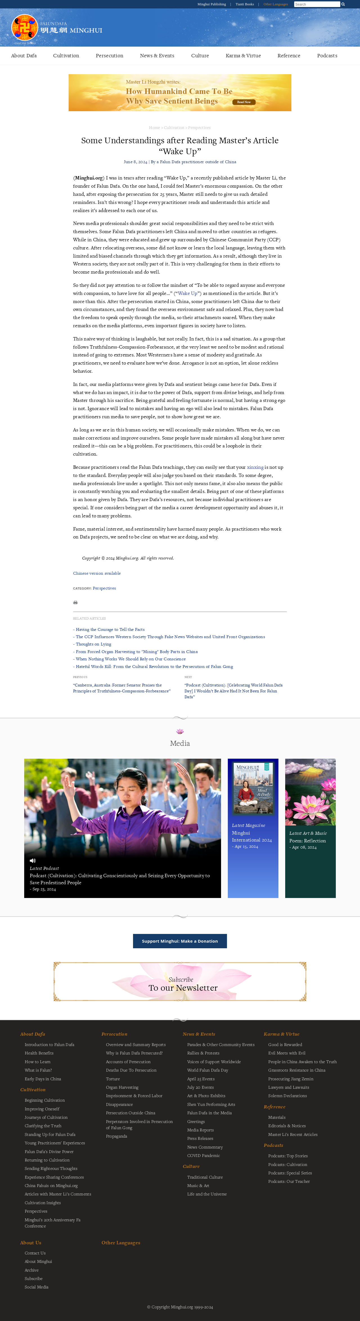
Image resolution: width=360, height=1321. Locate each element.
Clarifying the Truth (43, 1125)
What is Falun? (38, 1070)
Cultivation (66, 55)
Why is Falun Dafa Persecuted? (134, 1053)
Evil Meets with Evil (286, 1053)
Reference (289, 55)
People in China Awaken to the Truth (302, 1061)
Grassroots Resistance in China (296, 1070)
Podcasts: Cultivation (287, 1164)
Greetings (196, 1121)
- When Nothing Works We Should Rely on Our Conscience (129, 659)
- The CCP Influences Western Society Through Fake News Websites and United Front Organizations (169, 637)
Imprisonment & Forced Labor (134, 1095)
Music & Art (198, 1185)
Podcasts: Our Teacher (289, 1181)
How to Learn (37, 1061)
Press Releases (200, 1138)
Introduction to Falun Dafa (50, 1044)
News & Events (157, 55)
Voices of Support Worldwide (214, 1061)
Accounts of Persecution (128, 1061)
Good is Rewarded (285, 1044)
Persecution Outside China (130, 1112)
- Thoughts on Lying (92, 644)
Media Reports (200, 1130)
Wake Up (187, 293)
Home (154, 127)
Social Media (36, 1287)
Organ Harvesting (122, 1087)
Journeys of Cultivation (46, 1117)
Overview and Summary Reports (136, 1044)
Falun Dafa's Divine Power (49, 1151)
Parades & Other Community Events (221, 1044)
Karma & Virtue (243, 55)
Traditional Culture (205, 1177)
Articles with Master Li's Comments (58, 1194)
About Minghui (38, 1261)
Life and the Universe (207, 1194)
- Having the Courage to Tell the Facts (109, 629)
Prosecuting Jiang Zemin (290, 1078)
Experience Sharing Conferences (54, 1177)
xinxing (255, 467)
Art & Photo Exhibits (206, 1095)
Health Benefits (39, 1053)
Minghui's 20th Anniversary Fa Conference (52, 1223)
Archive (32, 1270)
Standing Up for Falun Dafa (50, 1134)
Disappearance (119, 1104)
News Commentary (205, 1147)
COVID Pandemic (203, 1155)
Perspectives (199, 127)
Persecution (109, 55)
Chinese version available (97, 573)
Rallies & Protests (203, 1053)
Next (188, 677)
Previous (80, 677)
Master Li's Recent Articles (293, 1134)
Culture (200, 55)
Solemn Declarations (287, 1095)
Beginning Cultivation (45, 1100)
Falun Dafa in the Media (209, 1112)
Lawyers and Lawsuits (288, 1087)
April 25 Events (201, 1078)
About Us (30, 1242)
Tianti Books (245, 4)
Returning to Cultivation (47, 1160)
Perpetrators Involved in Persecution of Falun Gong (139, 1124)
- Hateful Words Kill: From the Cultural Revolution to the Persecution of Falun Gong (153, 666)
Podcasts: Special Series (290, 1173)
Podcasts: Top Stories (288, 1155)
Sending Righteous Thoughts (51, 1168)
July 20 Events (200, 1087)
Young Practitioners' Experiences (55, 1142)
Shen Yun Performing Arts (211, 1104)
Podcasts (327, 55)
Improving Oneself (42, 1108)
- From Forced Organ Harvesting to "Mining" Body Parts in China (135, 651)
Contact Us (35, 1253)
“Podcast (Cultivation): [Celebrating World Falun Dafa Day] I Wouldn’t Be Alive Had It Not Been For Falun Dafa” (233, 690)
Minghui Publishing (212, 4)
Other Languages (276, 4)
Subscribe (34, 1278)
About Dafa (24, 55)
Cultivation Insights (43, 1202)
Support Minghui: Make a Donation (180, 941)
